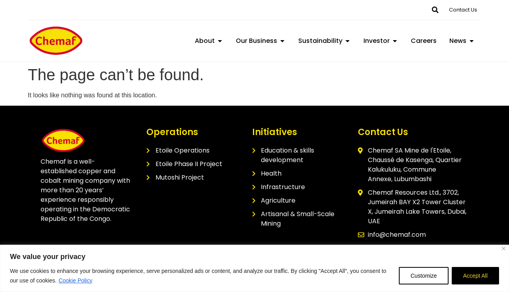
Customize (423, 276)
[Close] (503, 248)
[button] (435, 10)
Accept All (475, 276)
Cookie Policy (75, 280)
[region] (254, 268)
